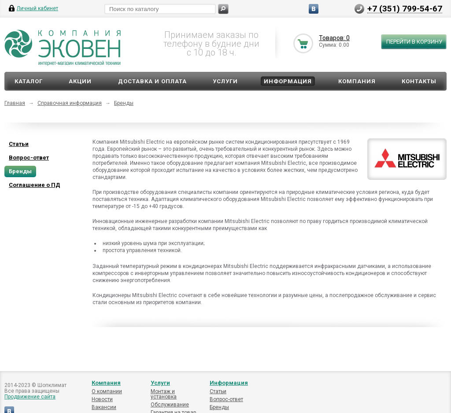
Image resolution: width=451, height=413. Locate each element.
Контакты (419, 81)
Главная (14, 103)
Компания (357, 81)
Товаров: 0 (334, 37)
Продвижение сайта (29, 397)
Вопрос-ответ (226, 399)
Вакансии (104, 407)
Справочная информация (69, 103)
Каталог (29, 81)
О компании (107, 391)
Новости (102, 399)
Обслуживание (170, 405)
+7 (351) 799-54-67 (404, 8)
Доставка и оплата (152, 81)
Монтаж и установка (164, 394)
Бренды (123, 103)
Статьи (218, 391)
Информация (288, 81)
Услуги (225, 81)
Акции (80, 81)
